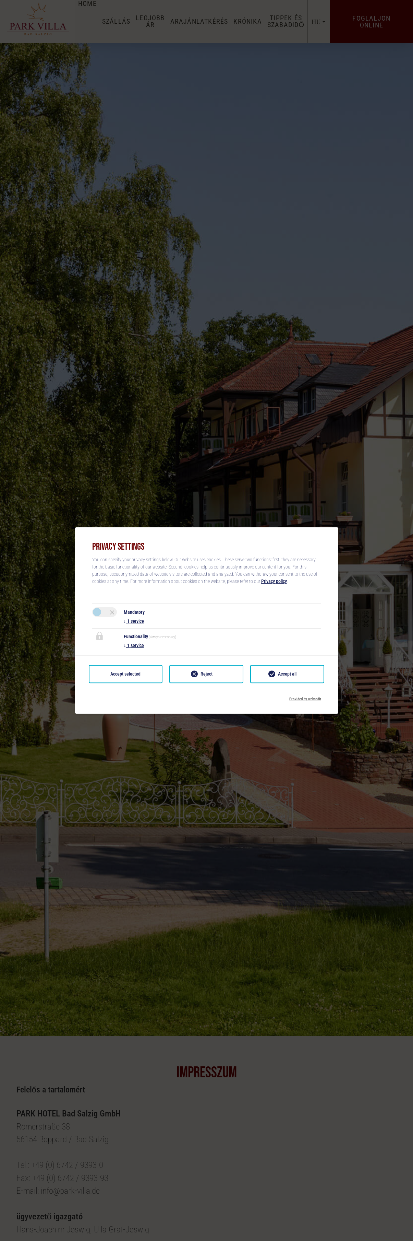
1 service (134, 621)
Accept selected (125, 674)
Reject (206, 674)
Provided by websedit (305, 697)
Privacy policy (274, 581)
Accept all (287, 674)
